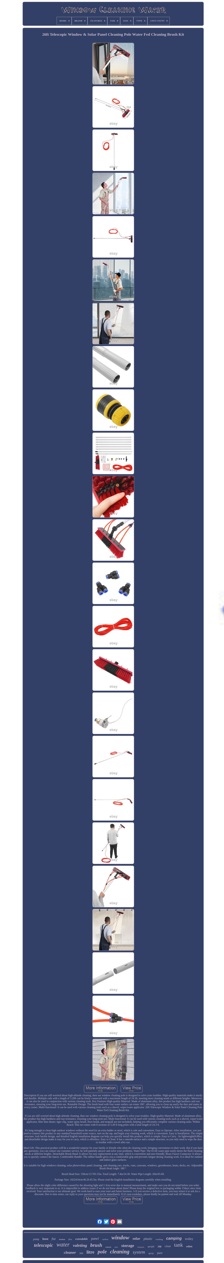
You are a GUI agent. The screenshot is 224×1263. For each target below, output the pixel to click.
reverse (62, 1239)
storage (127, 1245)
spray (151, 1253)
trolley (189, 1239)
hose (45, 1239)
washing (159, 1239)
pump (36, 1239)
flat (54, 1239)
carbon (105, 1239)
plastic (148, 1239)
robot (189, 1246)
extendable (81, 1239)
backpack (140, 1247)
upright (151, 1246)
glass (116, 1247)
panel (95, 1239)
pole (102, 1252)
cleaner (70, 1252)
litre (90, 1252)
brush (96, 1245)
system (139, 1252)
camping (174, 1238)
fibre (70, 1239)
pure (159, 1253)
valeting (80, 1245)
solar (136, 1238)
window (120, 1237)
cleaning (119, 1252)
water (63, 1244)
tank (178, 1245)
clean (168, 1246)
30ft (81, 1253)
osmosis (108, 1247)
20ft (159, 1246)
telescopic (43, 1245)
